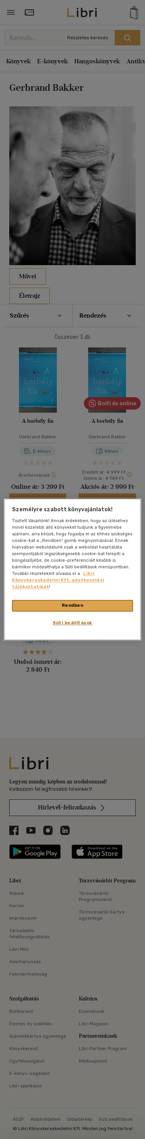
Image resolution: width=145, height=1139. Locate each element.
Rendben (73, 605)
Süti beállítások (72, 623)
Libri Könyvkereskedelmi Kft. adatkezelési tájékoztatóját (58, 580)
